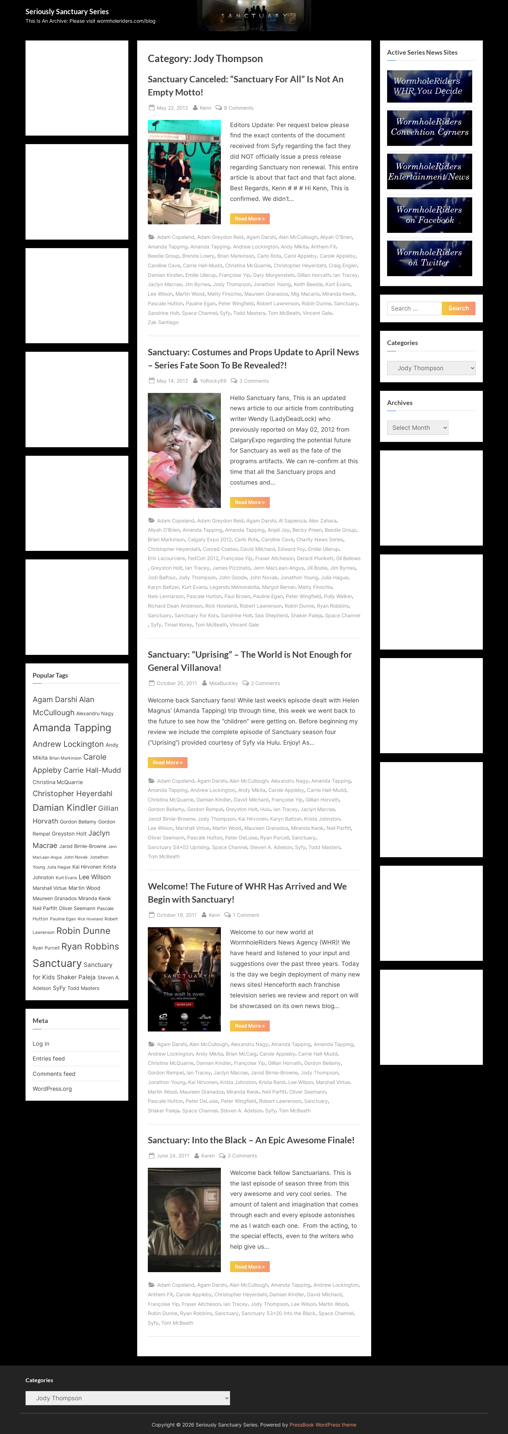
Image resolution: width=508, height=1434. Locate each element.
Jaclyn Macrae (165, 284)
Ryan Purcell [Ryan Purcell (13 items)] (46, 948)
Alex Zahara (322, 521)
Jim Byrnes (197, 284)
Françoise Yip (234, 275)
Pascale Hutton (165, 303)
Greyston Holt (166, 568)
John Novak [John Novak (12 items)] (76, 857)
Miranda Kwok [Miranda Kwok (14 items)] (94, 898)
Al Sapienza (292, 521)
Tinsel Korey (178, 625)
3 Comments (254, 380)
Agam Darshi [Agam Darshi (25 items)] (55, 699)
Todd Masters (249, 313)
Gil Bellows (348, 558)
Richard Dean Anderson (175, 606)
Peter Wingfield (236, 303)
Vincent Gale (317, 313)
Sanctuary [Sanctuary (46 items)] (57, 963)
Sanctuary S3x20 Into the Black (278, 1313)
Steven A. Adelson (271, 847)
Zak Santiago (163, 322)
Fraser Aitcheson (274, 558)
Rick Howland (221, 606)
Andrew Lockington (255, 246)
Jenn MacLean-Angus (278, 568)
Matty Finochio (224, 294)
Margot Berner (278, 587)
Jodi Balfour (161, 577)
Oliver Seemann (166, 837)
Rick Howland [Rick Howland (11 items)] (90, 919)
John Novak (264, 577)
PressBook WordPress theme (323, 1425)
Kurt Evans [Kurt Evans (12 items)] (66, 877)
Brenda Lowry (198, 256)
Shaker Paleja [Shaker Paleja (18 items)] (76, 977)
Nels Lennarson (166, 596)
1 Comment (246, 914)
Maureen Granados (266, 294)
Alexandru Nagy (289, 781)
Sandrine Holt (163, 313)
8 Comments (238, 107)
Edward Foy (291, 549)
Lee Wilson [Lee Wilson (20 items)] (95, 877)
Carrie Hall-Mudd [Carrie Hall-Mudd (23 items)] (92, 770)
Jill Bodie (317, 568)
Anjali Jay (279, 530)
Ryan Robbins (333, 606)
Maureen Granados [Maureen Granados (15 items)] (55, 898)
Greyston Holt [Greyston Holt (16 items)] (69, 833)
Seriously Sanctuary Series (67, 11)
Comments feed (54, 1073)
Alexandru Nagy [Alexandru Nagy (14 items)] (95, 713)
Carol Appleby (300, 256)
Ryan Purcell (274, 837)
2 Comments (265, 683)
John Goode (233, 577)
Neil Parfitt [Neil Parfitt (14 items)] (45, 908)
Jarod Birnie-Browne (171, 819)
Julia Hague (334, 577)
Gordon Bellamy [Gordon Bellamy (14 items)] (78, 822)
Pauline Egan (201, 303)
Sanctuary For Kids (196, 615)
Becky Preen (307, 530)
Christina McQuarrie (248, 265)
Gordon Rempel (205, 809)
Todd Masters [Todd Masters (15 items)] (83, 988)
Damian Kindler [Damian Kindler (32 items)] (64, 807)
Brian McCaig (241, 1054)
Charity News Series (319, 539)
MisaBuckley (223, 682)
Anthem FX (323, 246)
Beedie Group (163, 256)
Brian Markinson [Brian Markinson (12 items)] (65, 758)
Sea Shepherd (271, 615)
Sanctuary (346, 303)
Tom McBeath (284, 313)
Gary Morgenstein (273, 275)
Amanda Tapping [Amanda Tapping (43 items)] (72, 728)
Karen (208, 1155)
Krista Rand (272, 1082)
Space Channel (199, 313)
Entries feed (49, 1058)
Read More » (252, 219)
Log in (41, 1043)
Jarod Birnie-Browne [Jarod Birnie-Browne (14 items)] (82, 846)
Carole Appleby (338, 256)
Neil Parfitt (338, 828)
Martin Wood (190, 294)
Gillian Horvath (313, 275)
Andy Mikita (294, 246)
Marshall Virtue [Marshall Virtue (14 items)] (50, 888)
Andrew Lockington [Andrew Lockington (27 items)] (68, 744)
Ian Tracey (345, 275)
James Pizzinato (231, 568)
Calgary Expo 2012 (209, 539)
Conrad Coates (220, 549)
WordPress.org (52, 1088)
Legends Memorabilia (234, 587)
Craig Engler (343, 265)
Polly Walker (338, 596)
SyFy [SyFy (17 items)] (59, 987)
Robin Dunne (316, 303)
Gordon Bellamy (166, 809)
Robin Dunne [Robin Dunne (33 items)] (83, 930)
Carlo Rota (269, 256)
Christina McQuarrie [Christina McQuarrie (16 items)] (58, 782)
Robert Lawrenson (278, 303)
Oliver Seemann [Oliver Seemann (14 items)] (77, 908)
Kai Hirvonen (252, 819)
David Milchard (257, 549)
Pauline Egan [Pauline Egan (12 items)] (63, 918)
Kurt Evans (337, 284)
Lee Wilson (160, 294)
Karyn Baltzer (163, 587)
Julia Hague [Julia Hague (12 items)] (59, 867)
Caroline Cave (164, 265)
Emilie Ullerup (200, 275)
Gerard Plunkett (315, 558)
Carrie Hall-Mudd (202, 265)
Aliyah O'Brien (336, 237)
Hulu (265, 809)
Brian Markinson (235, 256)
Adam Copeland (175, 237)
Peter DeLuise (241, 837)
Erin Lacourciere (166, 558)
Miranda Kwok (338, 294)
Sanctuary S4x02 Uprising (178, 847)
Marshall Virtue (192, 828)
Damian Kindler (165, 275)
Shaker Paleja (306, 615)
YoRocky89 (213, 380)
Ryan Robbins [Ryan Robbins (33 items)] (90, 946)
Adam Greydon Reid (220, 237)
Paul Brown (237, 596)
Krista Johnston (322, 819)
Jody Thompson (232, 284)
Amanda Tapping (168, 246)
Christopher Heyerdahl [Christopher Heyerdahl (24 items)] (72, 793)
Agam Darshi (261, 237)
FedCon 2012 (203, 558)
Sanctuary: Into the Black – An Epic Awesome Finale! (251, 1140)
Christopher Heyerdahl (300, 265)
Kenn (205, 107)
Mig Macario (305, 294)
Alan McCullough (298, 237)
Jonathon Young (272, 284)
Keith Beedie (308, 284)
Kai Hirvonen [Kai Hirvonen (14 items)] (86, 867)
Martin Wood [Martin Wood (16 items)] (84, 888)
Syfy (225, 313)
